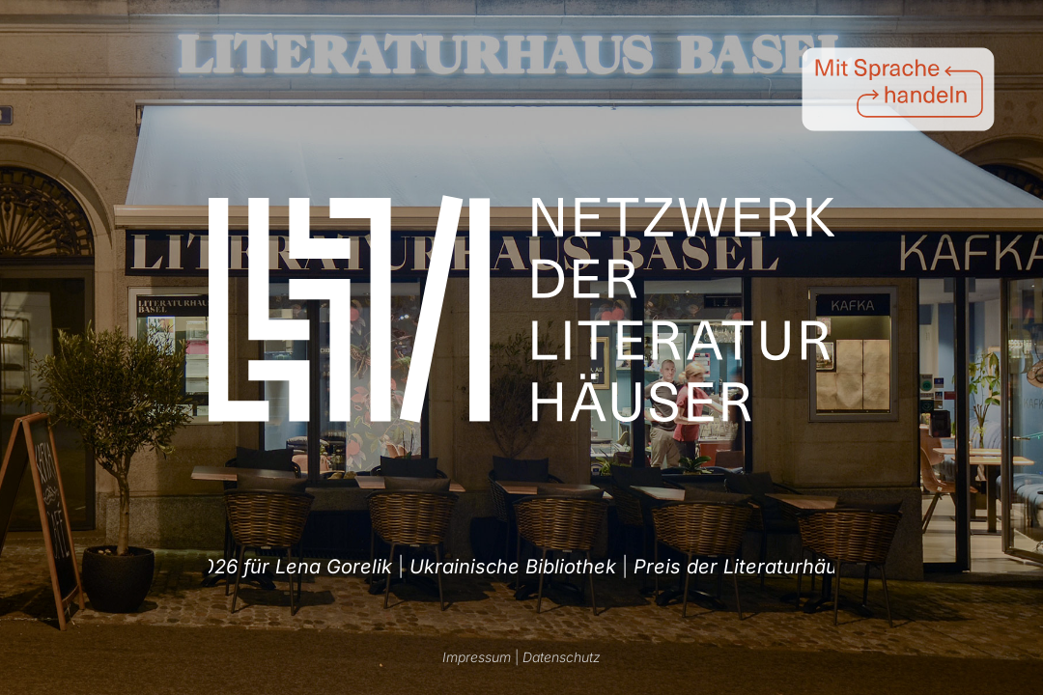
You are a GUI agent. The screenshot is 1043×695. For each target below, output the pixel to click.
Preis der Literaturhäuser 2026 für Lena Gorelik (497, 566)
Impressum (476, 657)
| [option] (505, 566)
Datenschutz (561, 657)
